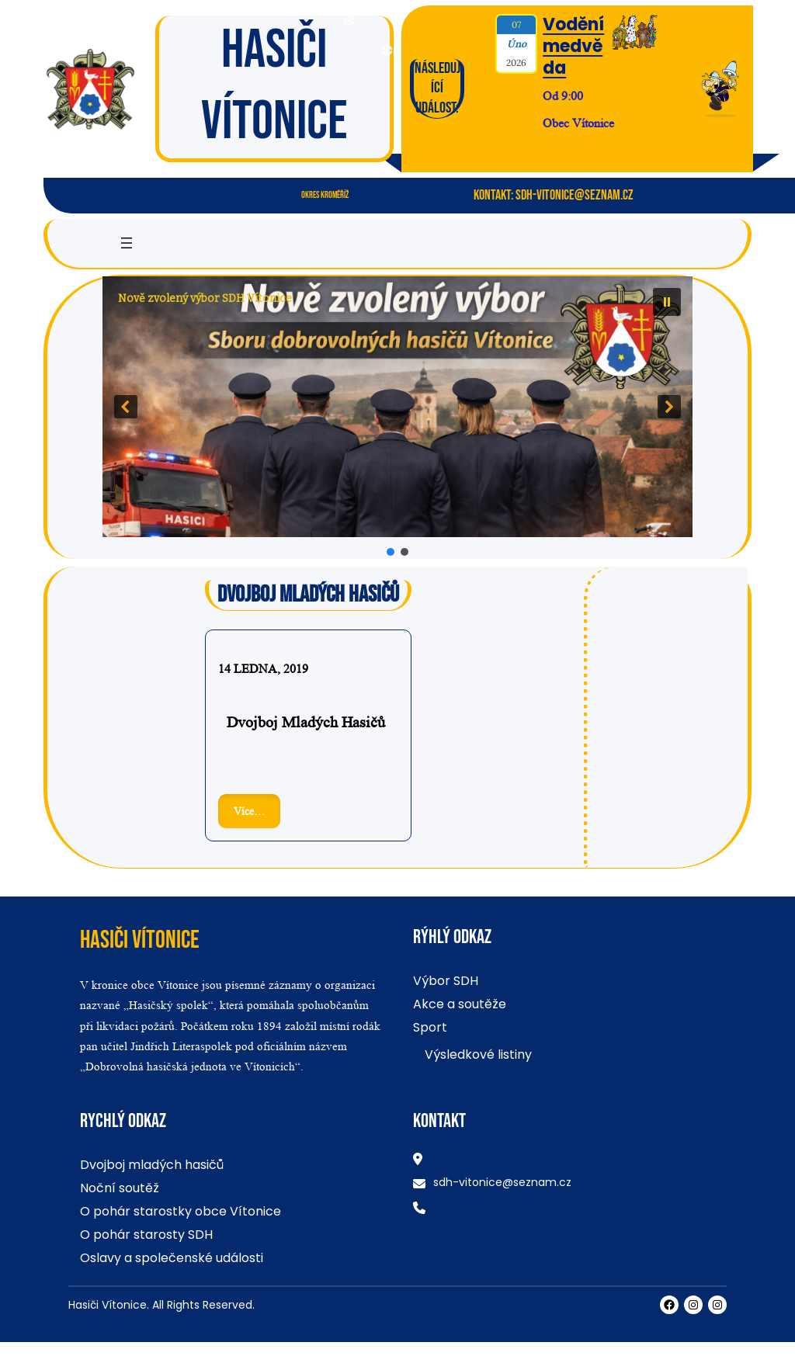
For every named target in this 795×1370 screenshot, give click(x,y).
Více (552, 148)
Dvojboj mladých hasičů (306, 722)
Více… (257, 815)
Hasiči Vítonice (140, 940)
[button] (397, 406)
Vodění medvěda (573, 46)
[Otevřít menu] (126, 243)
